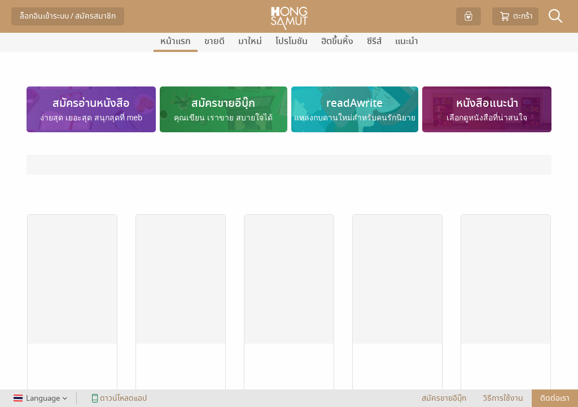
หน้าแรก (175, 41)
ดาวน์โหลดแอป (117, 398)
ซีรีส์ (374, 41)
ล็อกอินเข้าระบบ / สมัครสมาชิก (68, 16)
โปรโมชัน (291, 41)
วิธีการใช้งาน (503, 398)
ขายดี (214, 41)
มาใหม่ (250, 41)
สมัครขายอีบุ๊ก (444, 398)
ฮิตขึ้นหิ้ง (337, 41)
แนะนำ (406, 41)
